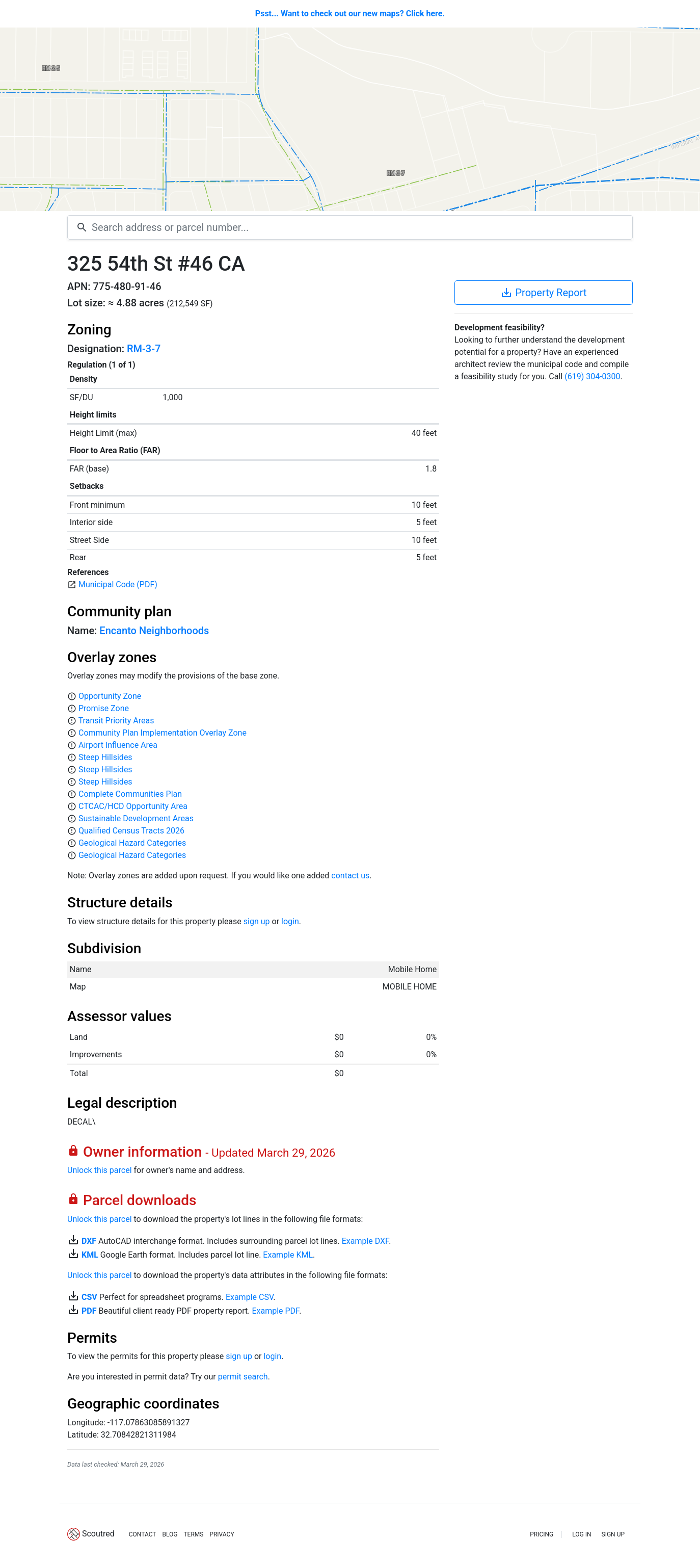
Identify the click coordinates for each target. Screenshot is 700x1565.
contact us (350, 875)
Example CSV (249, 1297)
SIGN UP (613, 1534)
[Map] (350, 119)
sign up (257, 921)
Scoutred (98, 1533)
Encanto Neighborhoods (154, 630)
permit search (243, 1376)
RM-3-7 (143, 349)
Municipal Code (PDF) (117, 584)
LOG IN (581, 1534)
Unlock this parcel (99, 1170)
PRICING (541, 1534)
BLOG (169, 1534)
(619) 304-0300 (592, 376)
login (290, 921)
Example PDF (275, 1311)
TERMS (193, 1534)
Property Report (543, 292)
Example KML (288, 1255)
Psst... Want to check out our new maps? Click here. (350, 13)
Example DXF (365, 1241)
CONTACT (142, 1534)
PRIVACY (221, 1534)
